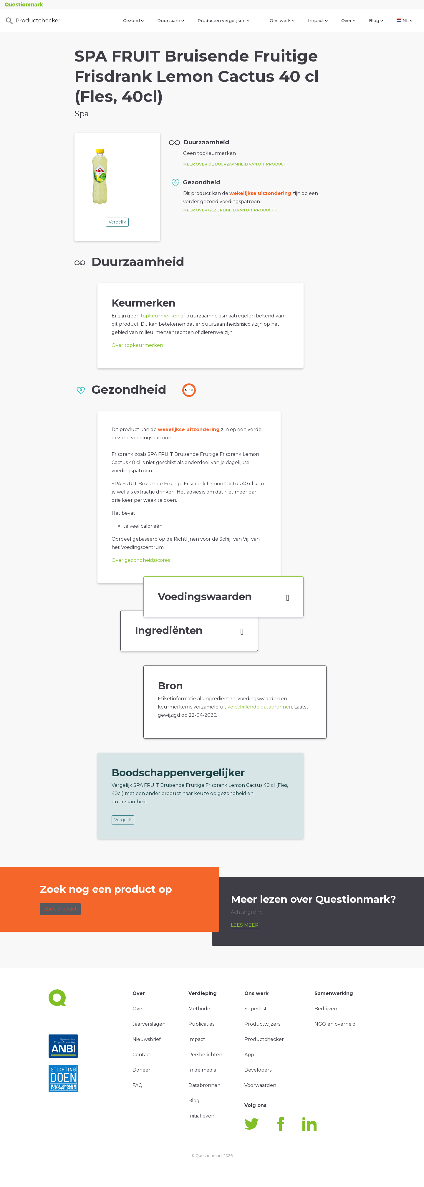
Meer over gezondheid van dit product (228, 210)
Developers (257, 1070)
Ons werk (282, 20)
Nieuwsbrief (146, 1039)
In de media (202, 1070)
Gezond (133, 20)
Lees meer (245, 925)
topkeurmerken (160, 316)
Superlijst (255, 1008)
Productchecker (33, 21)
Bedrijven (325, 1008)
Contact (141, 1054)
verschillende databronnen (260, 707)
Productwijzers (262, 1024)
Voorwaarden (260, 1085)
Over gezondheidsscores (141, 560)
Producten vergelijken (223, 20)
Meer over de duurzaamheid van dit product (234, 164)
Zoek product (60, 909)
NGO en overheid (335, 1024)
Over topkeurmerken (137, 345)
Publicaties (201, 1024)
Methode (199, 1008)
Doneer (141, 1070)
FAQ (137, 1085)
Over (348, 20)
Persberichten (205, 1054)
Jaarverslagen (148, 1024)
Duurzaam (170, 20)
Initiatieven (201, 1116)
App (249, 1054)
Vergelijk (117, 222)
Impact (318, 20)
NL (405, 20)
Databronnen (204, 1085)
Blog (376, 20)
